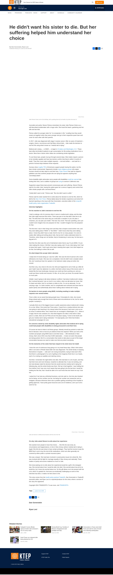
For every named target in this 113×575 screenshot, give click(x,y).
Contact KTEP (65, 557)
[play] (10, 11)
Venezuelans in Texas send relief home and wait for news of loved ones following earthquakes (92, 532)
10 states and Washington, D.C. (67, 152)
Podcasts (28, 16)
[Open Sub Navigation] (12, 16)
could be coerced (73, 183)
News (9, 16)
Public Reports (65, 561)
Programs (18, 16)
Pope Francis (63, 175)
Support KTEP (44, 557)
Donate (101, 4)
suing (60, 185)
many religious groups (65, 173)
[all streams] (99, 11)
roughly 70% (42, 170)
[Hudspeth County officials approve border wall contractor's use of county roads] (14, 533)
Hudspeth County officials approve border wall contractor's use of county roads (29, 532)
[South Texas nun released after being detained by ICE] (14, 543)
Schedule (61, 16)
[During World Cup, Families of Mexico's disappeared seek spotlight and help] (46, 533)
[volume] (14, 11)
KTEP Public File (45, 561)
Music (35, 16)
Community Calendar (75, 16)
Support (44, 16)
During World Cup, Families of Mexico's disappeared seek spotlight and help (60, 532)
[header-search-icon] (93, 4)
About (52, 16)
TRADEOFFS (64, 489)
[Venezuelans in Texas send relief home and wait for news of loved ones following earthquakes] (77, 533)
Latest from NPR (39, 494)
